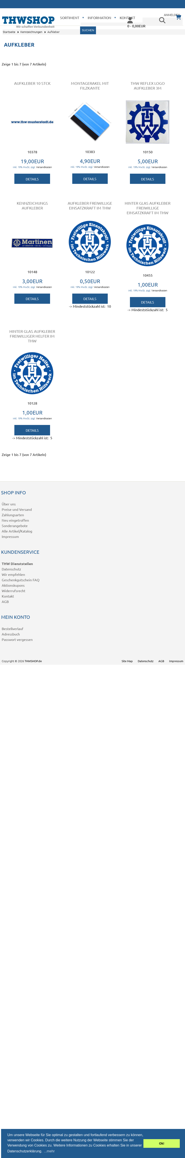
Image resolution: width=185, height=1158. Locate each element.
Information (99, 17)
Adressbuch (11, 634)
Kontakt (8, 596)
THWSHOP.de (33, 661)
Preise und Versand (17, 509)
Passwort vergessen (17, 639)
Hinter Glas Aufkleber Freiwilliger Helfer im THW (32, 336)
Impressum (10, 536)
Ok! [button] (161, 1143)
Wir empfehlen (13, 574)
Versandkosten (44, 167)
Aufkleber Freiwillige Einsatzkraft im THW (90, 205)
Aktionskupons (13, 585)
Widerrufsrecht (13, 590)
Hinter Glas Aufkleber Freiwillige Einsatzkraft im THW (147, 208)
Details (32, 179)
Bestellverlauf (12, 628)
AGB (5, 601)
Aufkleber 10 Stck (32, 83)
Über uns (9, 504)
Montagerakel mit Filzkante (90, 85)
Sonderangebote (15, 525)
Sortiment (69, 17)
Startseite (9, 32)
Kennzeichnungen (31, 32)
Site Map (127, 661)
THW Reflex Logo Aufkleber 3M (148, 85)
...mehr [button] (49, 1151)
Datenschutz (11, 569)
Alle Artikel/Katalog (17, 531)
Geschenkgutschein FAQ (20, 580)
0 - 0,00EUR (136, 26)
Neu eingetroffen (15, 520)
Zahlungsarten (13, 515)
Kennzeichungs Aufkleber (32, 205)
